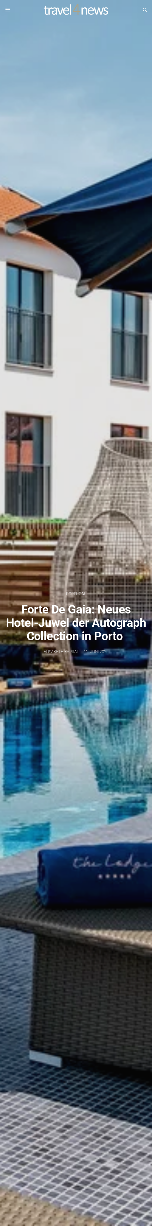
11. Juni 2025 (96, 651)
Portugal (76, 593)
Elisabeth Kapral (61, 651)
